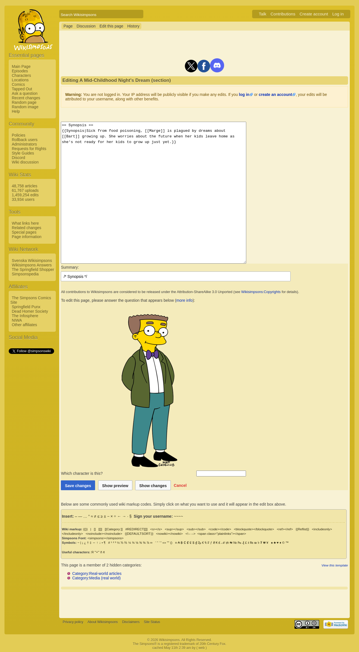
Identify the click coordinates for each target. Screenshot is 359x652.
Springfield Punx (26, 307)
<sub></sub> (196, 529)
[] (95, 529)
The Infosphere (25, 316)
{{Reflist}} (302, 529)
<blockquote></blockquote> (254, 529)
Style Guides (23, 153)
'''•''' (97, 552)
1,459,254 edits (25, 195)
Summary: (70, 267)
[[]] (100, 529)
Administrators (24, 144)
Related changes (26, 227)
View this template (334, 565)
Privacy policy (73, 622)
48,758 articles (24, 186)
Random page (24, 102)
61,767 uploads (25, 190)
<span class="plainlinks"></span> (221, 533)
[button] (180, 485)
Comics (18, 84)
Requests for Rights (29, 148)
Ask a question (25, 93)
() (171, 542)
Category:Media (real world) (96, 578)
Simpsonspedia (25, 274)
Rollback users (25, 139)
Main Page (21, 66)
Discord (18, 157)
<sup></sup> (174, 529)
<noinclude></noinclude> (104, 533)
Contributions (283, 13)
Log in (338, 13)
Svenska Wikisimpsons (32, 260)
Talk (262, 13)
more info (184, 300)
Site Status (152, 622)
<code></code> (219, 529)
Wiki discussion (25, 162)
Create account (314, 13)
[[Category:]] (114, 529)
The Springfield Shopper (33, 269)
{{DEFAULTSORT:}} (139, 533)
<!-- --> (190, 533)
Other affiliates (24, 324)
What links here (25, 223)
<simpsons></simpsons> (106, 538)
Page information (27, 236)
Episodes (20, 71)
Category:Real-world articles (96, 573)
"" (168, 542)
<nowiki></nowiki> (169, 533)
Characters (21, 75)
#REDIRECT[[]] (136, 529)
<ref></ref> (285, 529)
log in (244, 94)
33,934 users (23, 199)
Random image (25, 107)
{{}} (85, 529)
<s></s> (156, 529)
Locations (20, 80)
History (133, 26)
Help (16, 111)
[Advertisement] (31, 439)
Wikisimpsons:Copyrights (261, 292)
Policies (18, 135)
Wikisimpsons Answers (32, 265)
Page (68, 26)
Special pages (24, 232)
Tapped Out (22, 89)
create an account (275, 94)
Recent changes (26, 98)
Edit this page (111, 26)
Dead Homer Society (30, 311)
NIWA (17, 320)
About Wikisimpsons (103, 622)
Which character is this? (128, 473)
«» (164, 542)
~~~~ (178, 516)
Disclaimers (130, 622)
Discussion (86, 26)
